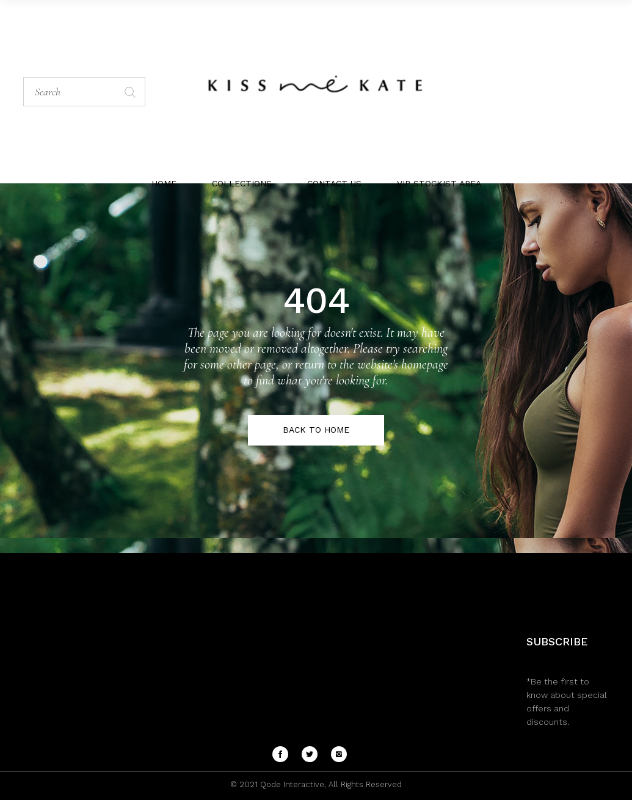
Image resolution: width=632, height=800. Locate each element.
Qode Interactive (291, 784)
